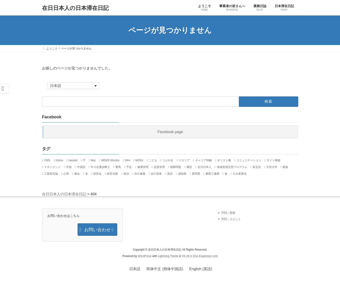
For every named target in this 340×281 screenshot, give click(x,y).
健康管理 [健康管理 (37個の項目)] (142, 167)
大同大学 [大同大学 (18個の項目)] (271, 167)
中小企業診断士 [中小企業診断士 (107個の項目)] (100, 167)
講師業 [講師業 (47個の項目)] (182, 173)
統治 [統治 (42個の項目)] (126, 173)
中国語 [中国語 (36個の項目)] (81, 167)
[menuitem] (73, 85)
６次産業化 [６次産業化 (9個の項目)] (240, 173)
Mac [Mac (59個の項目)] (93, 160)
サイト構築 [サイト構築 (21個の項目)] (273, 160)
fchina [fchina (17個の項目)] (59, 160)
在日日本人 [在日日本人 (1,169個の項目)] (204, 167)
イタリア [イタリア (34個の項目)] (184, 160)
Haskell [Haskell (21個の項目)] (72, 160)
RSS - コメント (231, 219)
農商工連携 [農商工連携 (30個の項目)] (212, 173)
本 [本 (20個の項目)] (86, 173)
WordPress (144, 256)
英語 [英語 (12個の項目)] (170, 173)
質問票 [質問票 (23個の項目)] (196, 173)
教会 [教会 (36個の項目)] (77, 173)
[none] (73, 85)
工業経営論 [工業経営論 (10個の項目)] (51, 173)
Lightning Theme (168, 256)
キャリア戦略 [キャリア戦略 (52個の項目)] (203, 160)
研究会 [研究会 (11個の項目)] (97, 173)
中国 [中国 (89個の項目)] (69, 167)
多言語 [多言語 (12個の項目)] (257, 167)
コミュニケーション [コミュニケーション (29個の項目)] (248, 160)
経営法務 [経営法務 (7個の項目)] (112, 173)
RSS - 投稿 (228, 212)
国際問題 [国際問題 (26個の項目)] (175, 167)
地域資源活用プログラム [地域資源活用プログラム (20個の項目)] (232, 167)
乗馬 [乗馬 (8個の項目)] (118, 167)
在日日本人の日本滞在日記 (64, 194)
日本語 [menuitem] (55, 86)
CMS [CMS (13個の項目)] (47, 160)
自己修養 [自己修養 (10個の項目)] (139, 173)
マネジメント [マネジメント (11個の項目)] (52, 167)
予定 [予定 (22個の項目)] (129, 167)
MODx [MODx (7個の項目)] (139, 160)
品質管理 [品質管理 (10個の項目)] (159, 167)
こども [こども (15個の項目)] (152, 160)
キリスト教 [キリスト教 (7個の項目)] (224, 160)
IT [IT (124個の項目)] (84, 160)
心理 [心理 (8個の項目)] (66, 173)
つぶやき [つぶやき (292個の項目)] (167, 160)
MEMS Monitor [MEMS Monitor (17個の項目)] (110, 160)
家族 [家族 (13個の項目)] (285, 167)
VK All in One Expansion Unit (200, 256)
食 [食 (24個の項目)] (226, 173)
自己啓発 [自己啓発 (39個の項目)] (156, 173)
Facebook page (170, 132)
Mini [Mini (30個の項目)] (127, 160)
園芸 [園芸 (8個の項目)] (189, 167)
